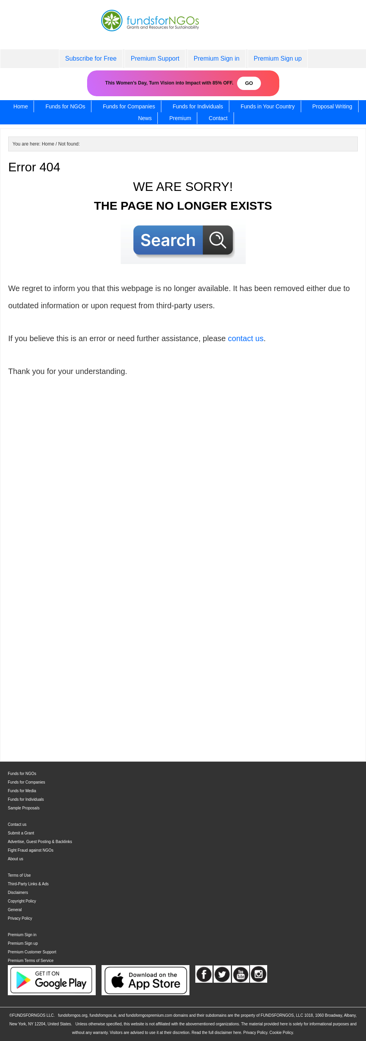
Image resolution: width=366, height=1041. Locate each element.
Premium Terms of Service (31, 960)
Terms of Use (19, 875)
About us (15, 859)
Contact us (17, 824)
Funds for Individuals (26, 799)
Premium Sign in (22, 935)
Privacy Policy (20, 918)
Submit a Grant (21, 833)
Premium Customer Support (32, 952)
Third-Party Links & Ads (28, 884)
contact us (246, 338)
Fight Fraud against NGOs (31, 850)
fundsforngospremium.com (149, 1015)
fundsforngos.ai (102, 1015)
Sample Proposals (23, 808)
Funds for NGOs (22, 773)
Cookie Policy (281, 1032)
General (15, 910)
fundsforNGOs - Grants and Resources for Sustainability (183, 28)
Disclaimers (18, 892)
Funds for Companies (26, 782)
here (237, 1032)
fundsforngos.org (72, 1015)
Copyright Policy (22, 901)
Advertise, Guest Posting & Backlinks (40, 842)
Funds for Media (22, 791)
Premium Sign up (23, 943)
